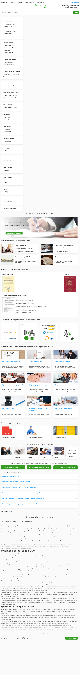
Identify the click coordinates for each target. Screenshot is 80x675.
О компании (4, 2)
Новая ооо (7, 117)
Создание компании (8, 138)
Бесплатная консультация (13, 468)
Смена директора (9, 24)
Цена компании (7, 148)
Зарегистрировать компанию (11, 92)
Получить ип (8, 160)
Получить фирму (7, 157)
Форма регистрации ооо (11, 107)
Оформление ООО (9, 85)
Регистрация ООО (9, 45)
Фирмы (5, 189)
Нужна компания (7, 167)
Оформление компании (9, 83)
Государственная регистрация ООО (12, 75)
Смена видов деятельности (12, 31)
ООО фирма (8, 192)
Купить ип (7, 182)
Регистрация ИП (9, 47)
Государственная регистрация (11, 71)
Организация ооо (9, 64)
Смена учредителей (10, 35)
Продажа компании (8, 198)
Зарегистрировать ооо (11, 95)
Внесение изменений (8, 19)
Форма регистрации (8, 104)
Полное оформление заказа (65, 467)
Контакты (12, 2)
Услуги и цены (40, 2)
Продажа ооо (8, 201)
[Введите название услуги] (37, 12)
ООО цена (7, 150)
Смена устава (8, 21)
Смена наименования (10, 28)
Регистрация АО (9, 50)
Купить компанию (8, 177)
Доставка (20, 2)
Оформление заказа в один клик (39, 467)
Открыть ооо (8, 129)
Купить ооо (7, 180)
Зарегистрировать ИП (10, 97)
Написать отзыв (71, 638)
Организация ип (9, 62)
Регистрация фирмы (8, 42)
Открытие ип (8, 131)
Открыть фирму (7, 126)
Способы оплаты (29, 2)
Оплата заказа (74, 2)
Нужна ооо (7, 170)
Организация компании (9, 59)
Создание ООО (8, 141)
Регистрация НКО (9, 52)
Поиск (76, 12)
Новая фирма (6, 114)
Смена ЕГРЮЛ (8, 33)
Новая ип (7, 119)
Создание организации (9, 208)
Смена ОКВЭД (8, 26)
